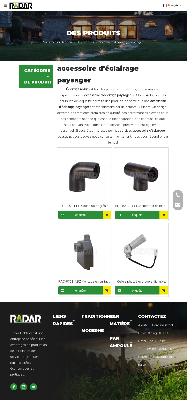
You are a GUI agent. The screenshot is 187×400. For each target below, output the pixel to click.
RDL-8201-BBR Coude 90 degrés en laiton (84, 206)
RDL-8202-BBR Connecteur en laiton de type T (141, 206)
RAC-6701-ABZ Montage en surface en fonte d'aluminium (84, 281)
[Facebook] (13, 386)
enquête (72, 215)
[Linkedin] (23, 386)
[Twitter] (33, 386)
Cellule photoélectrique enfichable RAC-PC (141, 281)
